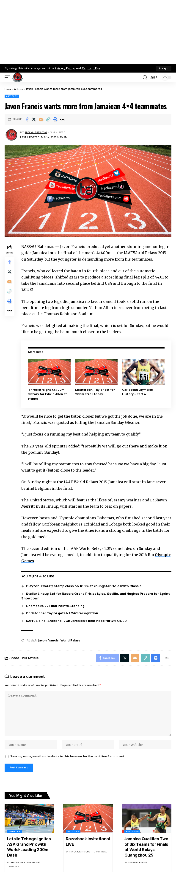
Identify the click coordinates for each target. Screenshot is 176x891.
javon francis (49, 640)
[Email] (41, 119)
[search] (144, 77)
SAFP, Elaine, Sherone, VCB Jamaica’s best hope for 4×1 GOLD (77, 620)
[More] (62, 119)
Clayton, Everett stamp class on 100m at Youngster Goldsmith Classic (85, 586)
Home (8, 89)
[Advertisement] (88, 32)
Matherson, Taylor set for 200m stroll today (96, 391)
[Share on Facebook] (27, 119)
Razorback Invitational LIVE (88, 848)
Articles (20, 89)
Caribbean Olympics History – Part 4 (138, 391)
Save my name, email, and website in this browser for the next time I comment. (67, 763)
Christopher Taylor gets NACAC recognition (63, 613)
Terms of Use (93, 68)
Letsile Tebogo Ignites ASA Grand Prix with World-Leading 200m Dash (29, 854)
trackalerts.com (37, 133)
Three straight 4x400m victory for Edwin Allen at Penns (48, 393)
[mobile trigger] (8, 77)
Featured (132, 839)
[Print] (55, 119)
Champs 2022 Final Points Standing (56, 605)
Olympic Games (37, 560)
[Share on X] (34, 119)
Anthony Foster (137, 870)
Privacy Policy (65, 68)
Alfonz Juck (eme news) (25, 870)
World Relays (72, 640)
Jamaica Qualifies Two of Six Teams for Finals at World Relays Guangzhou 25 (146, 854)
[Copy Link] (48, 119)
